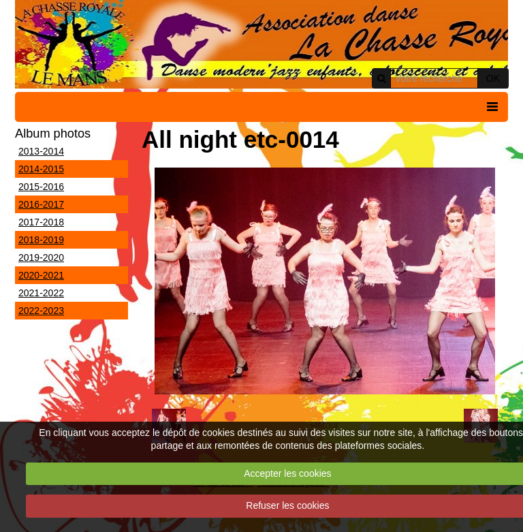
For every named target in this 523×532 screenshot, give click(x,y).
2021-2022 (41, 292)
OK (493, 78)
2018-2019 (41, 239)
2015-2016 (41, 186)
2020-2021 (41, 275)
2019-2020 (41, 257)
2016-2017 (41, 204)
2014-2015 (41, 168)
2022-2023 (41, 310)
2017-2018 (41, 222)
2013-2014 (41, 151)
